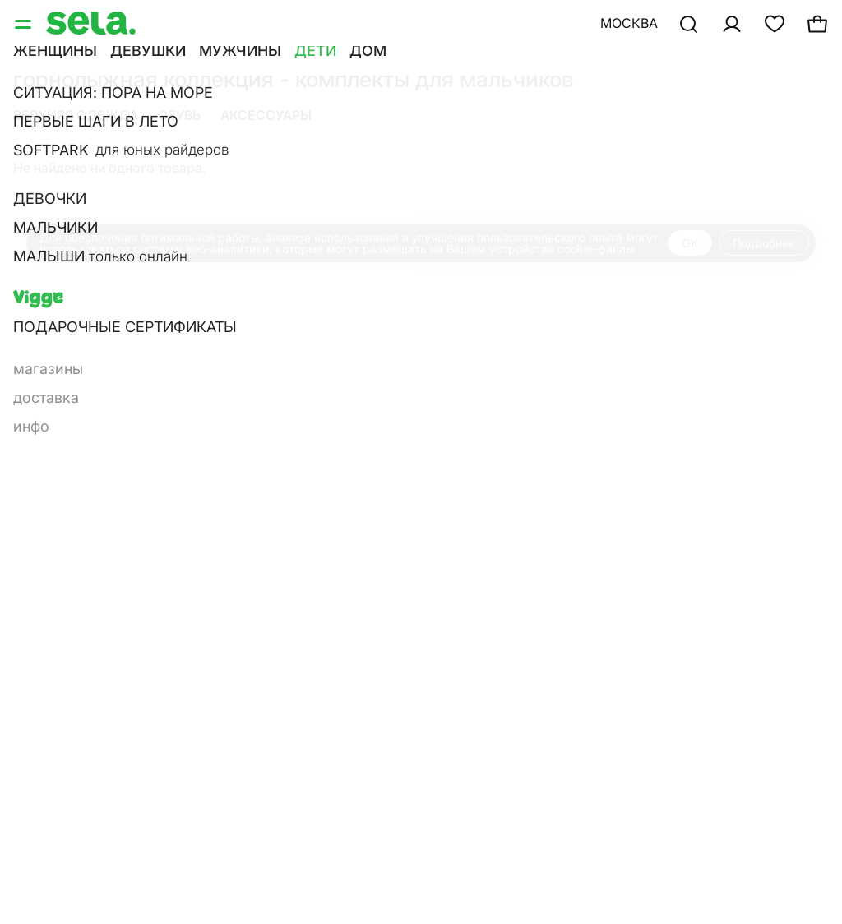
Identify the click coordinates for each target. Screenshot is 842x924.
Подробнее (764, 243)
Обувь (179, 115)
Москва (629, 23)
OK (690, 243)
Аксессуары (266, 115)
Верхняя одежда (75, 115)
